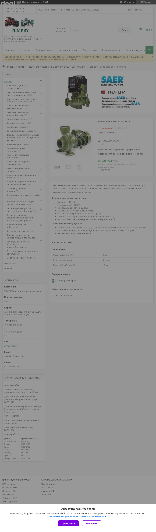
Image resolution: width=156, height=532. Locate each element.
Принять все (68, 523)
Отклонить (91, 523)
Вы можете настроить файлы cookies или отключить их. (76, 516)
